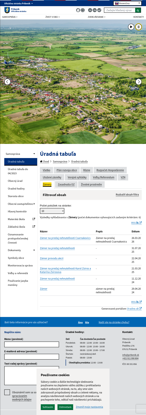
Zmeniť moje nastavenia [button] (89, 407)
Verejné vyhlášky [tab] (77, 177)
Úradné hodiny (16, 188)
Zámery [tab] (47, 184)
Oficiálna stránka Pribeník (18, 3)
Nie (87, 322)
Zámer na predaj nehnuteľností (57, 278)
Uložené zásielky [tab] (52, 177)
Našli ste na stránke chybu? (114, 322)
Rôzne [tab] (86, 170)
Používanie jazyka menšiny (18, 283)
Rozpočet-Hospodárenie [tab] (110, 170)
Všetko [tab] (46, 170)
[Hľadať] (138, 10)
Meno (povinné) (13, 339)
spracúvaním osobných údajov (22, 397)
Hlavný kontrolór (17, 211)
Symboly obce (16, 258)
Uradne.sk (134, 308)
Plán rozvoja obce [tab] (67, 170)
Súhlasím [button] (47, 407)
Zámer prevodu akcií (51, 258)
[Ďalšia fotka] (138, 82)
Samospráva (13, 153)
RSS (136, 223)
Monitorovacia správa (20, 265)
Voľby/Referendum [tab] (103, 177)
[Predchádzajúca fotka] (7, 82)
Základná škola (21, 226)
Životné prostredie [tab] (91, 184)
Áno (81, 322)
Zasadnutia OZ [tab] (66, 184)
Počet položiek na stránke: (56, 205)
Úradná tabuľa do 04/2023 (18, 171)
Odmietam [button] (65, 407)
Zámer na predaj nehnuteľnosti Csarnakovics (65, 238)
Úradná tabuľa (16, 161)
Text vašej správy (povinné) (20, 363)
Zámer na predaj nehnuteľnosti (57, 248)
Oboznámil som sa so (24, 396)
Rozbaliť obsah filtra (127, 194)
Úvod (44, 161)
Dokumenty (14, 250)
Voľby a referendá (18, 273)
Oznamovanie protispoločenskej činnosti (18, 238)
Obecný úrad (15, 180)
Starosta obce (16, 196)
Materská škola (21, 219)
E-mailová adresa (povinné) (20, 351)
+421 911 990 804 (130, 358)
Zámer (43, 288)
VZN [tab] (123, 177)
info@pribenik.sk (130, 354)
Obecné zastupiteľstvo (20, 203)
